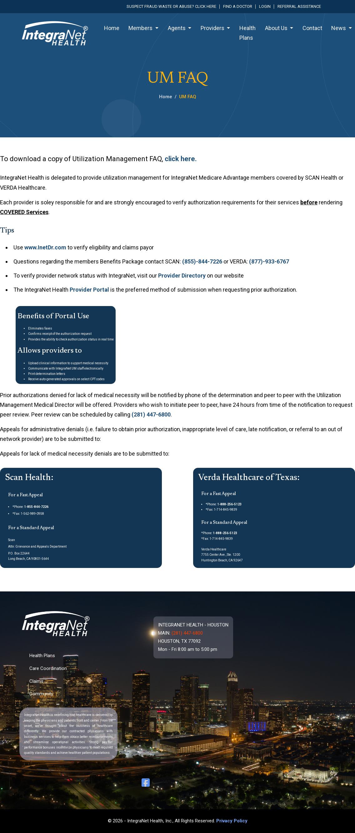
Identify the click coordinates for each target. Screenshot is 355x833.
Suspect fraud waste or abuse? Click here (171, 6)
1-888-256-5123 (229, 504)
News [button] (339, 28)
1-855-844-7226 (36, 506)
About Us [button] (277, 28)
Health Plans (247, 33)
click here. (181, 159)
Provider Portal (89, 289)
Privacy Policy (232, 821)
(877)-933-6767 (269, 261)
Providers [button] (213, 28)
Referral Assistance (299, 6)
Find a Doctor (237, 6)
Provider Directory (182, 275)
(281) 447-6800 (151, 414)
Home (111, 28)
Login (265, 6)
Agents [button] (177, 28)
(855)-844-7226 (202, 261)
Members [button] (141, 28)
